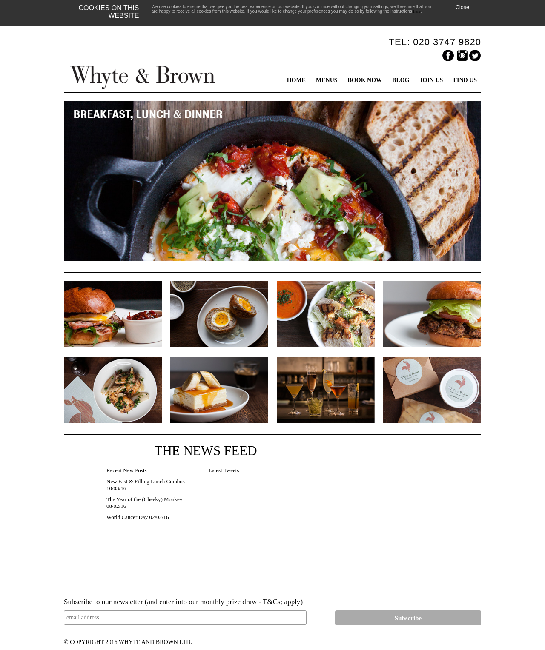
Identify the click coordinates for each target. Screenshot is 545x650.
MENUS (327, 80)
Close (462, 7)
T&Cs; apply (281, 602)
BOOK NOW (365, 80)
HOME (296, 80)
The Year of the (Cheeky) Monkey (144, 499)
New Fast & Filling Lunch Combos (145, 481)
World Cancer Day (127, 517)
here (417, 11)
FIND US (465, 80)
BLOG (400, 80)
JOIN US (431, 80)
